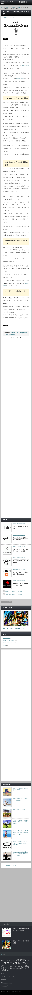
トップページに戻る (7, 601)
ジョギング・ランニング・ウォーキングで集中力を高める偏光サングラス (20, 832)
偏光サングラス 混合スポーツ (17, 966)
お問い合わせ (4, 979)
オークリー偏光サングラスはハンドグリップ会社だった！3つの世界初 (20, 843)
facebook (24, 2)
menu (28, 1)
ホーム (2, 973)
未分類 (4, 645)
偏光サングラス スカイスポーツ (9, 960)
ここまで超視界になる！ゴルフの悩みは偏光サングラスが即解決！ (20, 821)
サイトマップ (4, 986)
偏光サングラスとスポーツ (9, 640)
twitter (22, 2)
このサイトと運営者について (8, 976)
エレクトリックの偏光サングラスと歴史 (13, 594)
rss (20, 2)
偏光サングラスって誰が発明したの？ (14, 628)
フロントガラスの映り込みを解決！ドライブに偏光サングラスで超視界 (20, 853)
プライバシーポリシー (6, 982)
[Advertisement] (17, 350)
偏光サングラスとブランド (9, 17)
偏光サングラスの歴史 (19, 809)
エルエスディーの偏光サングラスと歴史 (13, 591)
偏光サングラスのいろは (7, 2)
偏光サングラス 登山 (15, 968)
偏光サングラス (20, 78)
